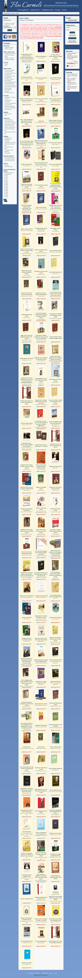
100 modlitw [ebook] (26, 831)
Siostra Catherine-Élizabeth (26, 511)
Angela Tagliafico (41, 641)
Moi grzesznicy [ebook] (26, 962)
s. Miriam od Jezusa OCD (55, 511)
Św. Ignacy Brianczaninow (41, 597)
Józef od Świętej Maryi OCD (41, 880)
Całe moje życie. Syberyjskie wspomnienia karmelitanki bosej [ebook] (41, 553)
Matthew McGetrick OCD (41, 900)
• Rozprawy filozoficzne (9, 157)
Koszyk (57, 10)
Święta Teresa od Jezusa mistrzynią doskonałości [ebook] (27, 272)
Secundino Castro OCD (41, 339)
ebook (13, 13)
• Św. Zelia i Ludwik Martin (10, 103)
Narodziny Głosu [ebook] (26, 77)
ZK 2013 (6, 177)
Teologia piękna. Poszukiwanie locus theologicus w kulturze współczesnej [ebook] (26, 790)
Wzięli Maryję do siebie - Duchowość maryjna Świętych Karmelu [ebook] (26, 445)
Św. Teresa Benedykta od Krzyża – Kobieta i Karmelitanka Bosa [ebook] (26, 768)
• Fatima (6, 56)
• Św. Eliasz (6, 98)
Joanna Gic (55, 598)
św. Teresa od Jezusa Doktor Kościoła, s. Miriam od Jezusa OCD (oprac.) (27, 835)
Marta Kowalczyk (41, 942)
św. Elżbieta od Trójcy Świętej (41, 208)
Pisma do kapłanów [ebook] (55, 790)
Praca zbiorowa (55, 59)
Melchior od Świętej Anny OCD (26, 686)
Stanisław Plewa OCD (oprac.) (41, 705)
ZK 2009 (6, 183)
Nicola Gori (41, 383)
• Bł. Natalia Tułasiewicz (9, 106)
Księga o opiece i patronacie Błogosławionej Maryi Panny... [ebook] (27, 337)
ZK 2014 (6, 175)
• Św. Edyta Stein (7, 74)
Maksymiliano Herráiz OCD (55, 857)
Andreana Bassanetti (41, 360)
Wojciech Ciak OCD (55, 189)
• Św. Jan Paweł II (8, 100)
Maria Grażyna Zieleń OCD (26, 534)
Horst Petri (41, 79)
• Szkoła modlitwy (8, 120)
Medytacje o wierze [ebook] (55, 833)
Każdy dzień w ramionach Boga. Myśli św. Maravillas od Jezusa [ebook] (55, 898)
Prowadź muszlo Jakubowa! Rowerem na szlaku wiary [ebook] (26, 186)
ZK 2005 (6, 189)
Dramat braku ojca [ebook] (41, 77)
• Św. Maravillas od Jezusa (10, 82)
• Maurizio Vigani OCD (9, 126)
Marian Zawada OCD (55, 79)
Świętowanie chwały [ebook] (41, 725)
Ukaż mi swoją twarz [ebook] (55, 250)
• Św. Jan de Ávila (8, 104)
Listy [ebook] (41, 121)
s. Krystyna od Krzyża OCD (41, 555)
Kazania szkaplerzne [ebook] (41, 703)
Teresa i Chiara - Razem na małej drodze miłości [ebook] (41, 531)
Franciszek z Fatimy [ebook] (55, 617)
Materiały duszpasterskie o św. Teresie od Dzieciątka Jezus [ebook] (26, 402)
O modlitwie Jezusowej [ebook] (41, 595)
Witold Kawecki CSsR (26, 793)
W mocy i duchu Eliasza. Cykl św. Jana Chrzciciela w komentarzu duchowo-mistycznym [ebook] (26, 143)
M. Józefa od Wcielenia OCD (55, 101)
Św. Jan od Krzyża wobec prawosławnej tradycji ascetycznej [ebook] (41, 466)
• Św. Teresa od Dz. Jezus (9, 73)
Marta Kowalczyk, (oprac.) (41, 770)
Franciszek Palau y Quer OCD (41, 122)
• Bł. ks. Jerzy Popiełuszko (10, 107)
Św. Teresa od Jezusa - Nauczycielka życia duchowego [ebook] (55, 56)
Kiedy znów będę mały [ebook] (55, 768)
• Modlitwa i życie (8, 138)
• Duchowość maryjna (9, 55)
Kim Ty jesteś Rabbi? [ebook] (27, 941)
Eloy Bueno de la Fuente (55, 748)
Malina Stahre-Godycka (41, 748)
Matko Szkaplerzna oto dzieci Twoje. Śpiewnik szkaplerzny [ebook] (41, 791)
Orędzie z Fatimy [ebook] (55, 747)
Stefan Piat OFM (26, 729)
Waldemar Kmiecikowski (41, 577)
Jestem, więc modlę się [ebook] (55, 164)
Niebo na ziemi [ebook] (41, 207)
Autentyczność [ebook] (26, 617)
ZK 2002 (6, 193)
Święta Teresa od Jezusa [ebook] (26, 595)
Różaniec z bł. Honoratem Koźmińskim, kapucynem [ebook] (41, 854)
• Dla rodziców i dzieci (9, 121)
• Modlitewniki (7, 139)
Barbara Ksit (55, 578)
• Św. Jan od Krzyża (8, 71)
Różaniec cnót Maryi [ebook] (27, 898)
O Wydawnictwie (47, 10)
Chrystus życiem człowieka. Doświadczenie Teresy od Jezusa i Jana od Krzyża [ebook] (41, 337)
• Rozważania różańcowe (9, 142)
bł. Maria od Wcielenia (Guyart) (55, 727)
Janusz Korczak (55, 273)
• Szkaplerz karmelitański (9, 53)
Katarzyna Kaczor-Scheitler (26, 296)
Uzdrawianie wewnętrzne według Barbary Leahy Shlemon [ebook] (26, 704)
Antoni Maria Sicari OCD (27, 211)
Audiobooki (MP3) (8, 166)
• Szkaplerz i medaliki (9, 58)
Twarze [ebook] (41, 747)
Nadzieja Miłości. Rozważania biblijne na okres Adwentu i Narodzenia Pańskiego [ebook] (26, 574)
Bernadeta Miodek (41, 319)
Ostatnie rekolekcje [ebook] (27, 229)
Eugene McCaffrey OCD (26, 555)
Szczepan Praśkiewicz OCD (26, 447)
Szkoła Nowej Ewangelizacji (26, 577)
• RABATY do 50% (8, 49)
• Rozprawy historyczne (9, 160)
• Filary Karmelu (7, 113)
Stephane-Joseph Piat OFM (55, 296)
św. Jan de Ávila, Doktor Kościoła (26, 748)
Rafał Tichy (41, 684)
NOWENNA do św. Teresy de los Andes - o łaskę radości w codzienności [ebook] (55, 207)
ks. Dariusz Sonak (41, 188)
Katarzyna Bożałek (26, 706)
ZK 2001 (6, 195)
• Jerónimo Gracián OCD (9, 127)
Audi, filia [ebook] (26, 747)
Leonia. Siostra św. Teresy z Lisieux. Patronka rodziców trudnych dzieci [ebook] (55, 294)
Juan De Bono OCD (41, 814)
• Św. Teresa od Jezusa (9, 70)
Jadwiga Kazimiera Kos (26, 360)
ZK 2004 (6, 190)
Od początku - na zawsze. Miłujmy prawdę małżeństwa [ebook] (55, 531)
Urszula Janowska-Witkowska (41, 662)
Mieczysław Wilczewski (26, 188)
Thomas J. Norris (26, 317)
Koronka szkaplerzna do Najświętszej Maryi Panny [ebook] (55, 877)
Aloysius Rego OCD (55, 144)
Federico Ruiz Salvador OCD (41, 921)
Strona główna (23, 10)
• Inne (5, 65)
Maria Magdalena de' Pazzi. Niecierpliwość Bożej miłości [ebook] (41, 380)
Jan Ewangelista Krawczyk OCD (41, 835)
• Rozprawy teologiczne (9, 159)
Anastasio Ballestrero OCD (55, 706)
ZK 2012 (6, 178)
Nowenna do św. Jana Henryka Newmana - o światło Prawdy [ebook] (26, 251)
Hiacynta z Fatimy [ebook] (26, 164)
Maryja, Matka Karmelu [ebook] (26, 358)
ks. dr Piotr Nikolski (41, 469)
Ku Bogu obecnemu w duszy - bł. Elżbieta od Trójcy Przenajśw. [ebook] (26, 466)
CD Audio (6, 165)
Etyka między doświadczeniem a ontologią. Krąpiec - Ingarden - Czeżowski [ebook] (41, 574)
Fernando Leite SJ (26, 165)
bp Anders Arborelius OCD (55, 123)
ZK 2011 (6, 180)
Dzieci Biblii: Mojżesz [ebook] (55, 272)
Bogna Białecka (55, 382)
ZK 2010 (6, 181)
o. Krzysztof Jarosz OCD (26, 942)
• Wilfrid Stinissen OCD (9, 124)
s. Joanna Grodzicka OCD (26, 60)
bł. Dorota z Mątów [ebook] (41, 941)
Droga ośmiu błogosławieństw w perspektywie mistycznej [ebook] (55, 812)
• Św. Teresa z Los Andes (9, 85)
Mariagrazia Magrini (41, 534)
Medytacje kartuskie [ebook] (55, 466)
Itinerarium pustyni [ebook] (26, 423)
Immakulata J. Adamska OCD (41, 101)
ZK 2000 (6, 196)
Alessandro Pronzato (26, 384)
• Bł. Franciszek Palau (9, 92)
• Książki (6, 64)
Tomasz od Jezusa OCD (26, 424)
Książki (5, 201)
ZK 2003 (6, 192)
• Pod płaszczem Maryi (9, 59)
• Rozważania (7, 153)
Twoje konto (35, 10)
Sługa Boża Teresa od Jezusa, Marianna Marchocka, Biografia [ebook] (26, 531)
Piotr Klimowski (41, 57)
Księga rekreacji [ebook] (55, 681)
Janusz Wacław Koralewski (55, 556)
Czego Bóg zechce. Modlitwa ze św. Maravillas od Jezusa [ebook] (55, 315)
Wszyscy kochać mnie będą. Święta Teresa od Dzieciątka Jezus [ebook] (41, 402)
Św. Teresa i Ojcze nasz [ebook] (55, 142)
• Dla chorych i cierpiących (10, 123)
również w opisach (9, 24)
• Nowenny (6, 141)
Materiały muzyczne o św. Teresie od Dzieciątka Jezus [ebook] (55, 446)
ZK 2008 (6, 184)
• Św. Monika (7, 101)
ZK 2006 (6, 187)
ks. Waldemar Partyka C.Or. (26, 253)
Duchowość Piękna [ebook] (55, 77)
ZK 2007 (6, 186)
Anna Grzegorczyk (26, 964)
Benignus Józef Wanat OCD (26, 664)
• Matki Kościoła (7, 109)
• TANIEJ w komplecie (9, 47)
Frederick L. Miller (41, 274)
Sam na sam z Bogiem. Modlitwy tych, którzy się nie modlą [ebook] (55, 402)
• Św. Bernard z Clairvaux (9, 97)
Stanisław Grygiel (55, 165)
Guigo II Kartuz (55, 467)
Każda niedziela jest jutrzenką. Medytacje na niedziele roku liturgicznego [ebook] (41, 142)
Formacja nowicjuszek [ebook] (55, 659)
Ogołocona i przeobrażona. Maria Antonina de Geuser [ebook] (55, 639)
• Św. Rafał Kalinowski (9, 83)
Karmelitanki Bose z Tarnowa (55, 318)
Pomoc (64, 10)
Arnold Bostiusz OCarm (26, 339)
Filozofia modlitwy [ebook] (41, 56)
